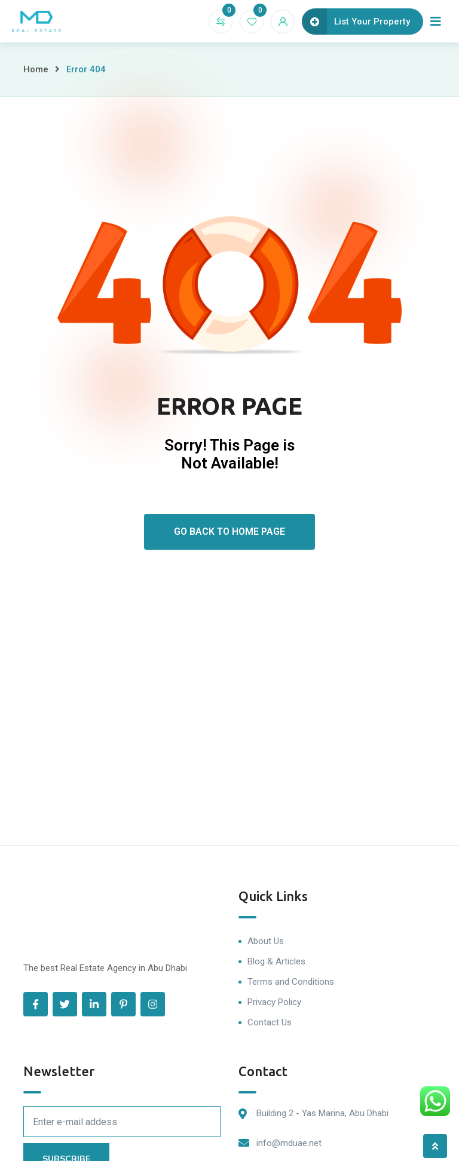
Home (35, 69)
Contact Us (269, 1022)
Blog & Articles (276, 961)
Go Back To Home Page (229, 531)
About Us (265, 941)
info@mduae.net (289, 1143)
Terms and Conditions (290, 981)
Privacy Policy (274, 1002)
